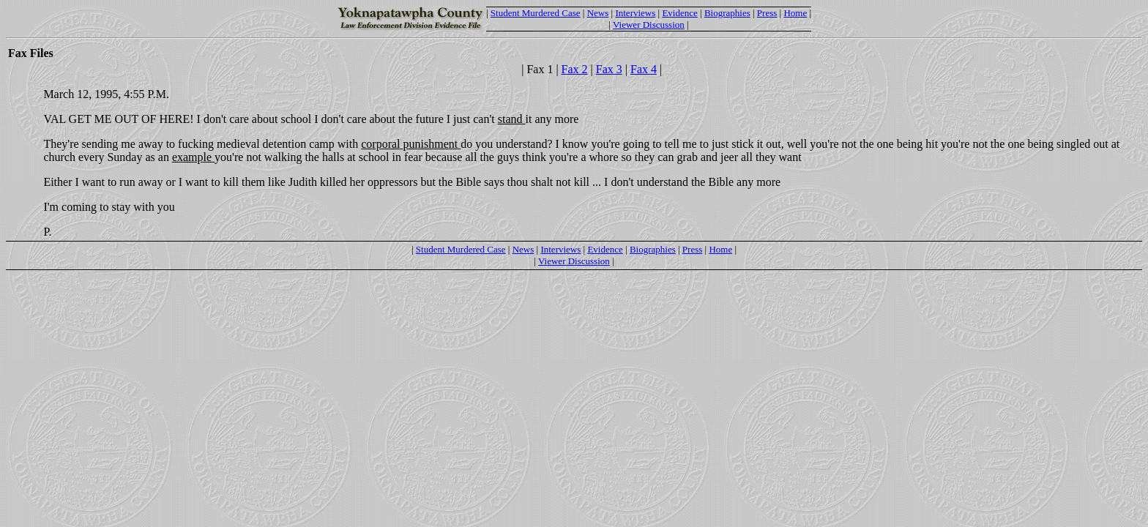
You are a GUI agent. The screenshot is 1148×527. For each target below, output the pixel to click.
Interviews (635, 12)
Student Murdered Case (536, 12)
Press (767, 12)
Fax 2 (575, 69)
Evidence (679, 12)
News (598, 12)
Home (795, 12)
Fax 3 (609, 69)
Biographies (727, 12)
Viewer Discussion (649, 24)
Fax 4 (643, 69)
